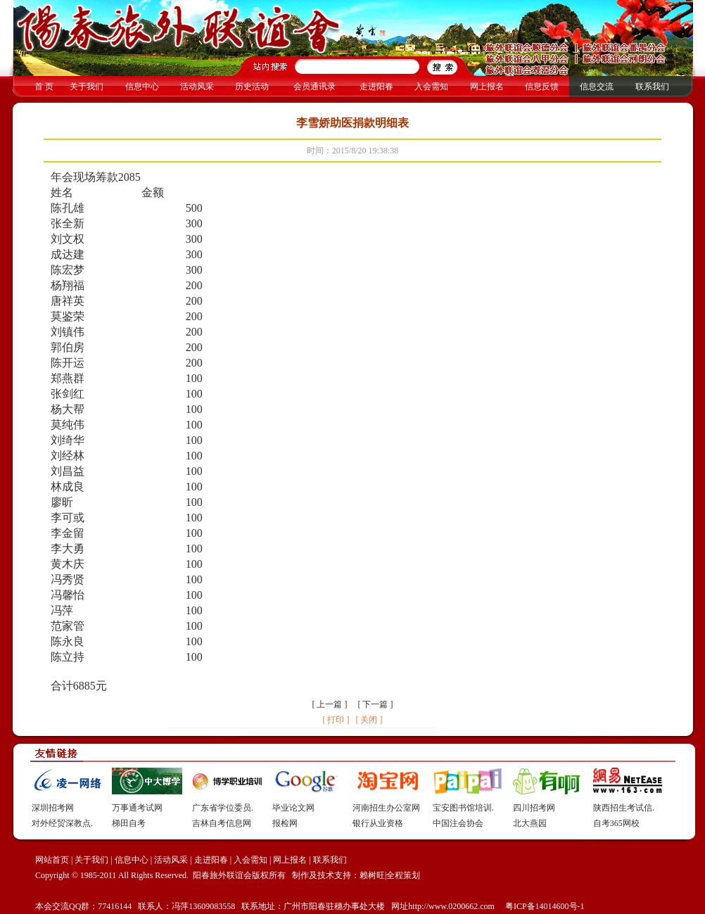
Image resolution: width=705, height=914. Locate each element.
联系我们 (652, 86)
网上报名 (487, 86)
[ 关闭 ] (368, 720)
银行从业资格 (377, 823)
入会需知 (431, 86)
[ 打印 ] (335, 720)
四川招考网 (534, 808)
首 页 (43, 86)
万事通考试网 (137, 808)
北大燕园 (530, 823)
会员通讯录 (314, 86)
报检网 (285, 823)
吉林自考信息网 (221, 823)
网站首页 (52, 860)
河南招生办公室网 (386, 808)
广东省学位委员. (222, 808)
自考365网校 (616, 823)
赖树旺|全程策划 (390, 875)
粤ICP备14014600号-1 (544, 906)
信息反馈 (542, 86)
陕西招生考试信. (623, 808)
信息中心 (142, 86)
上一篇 (329, 704)
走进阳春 (376, 86)
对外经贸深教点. (62, 823)
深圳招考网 (53, 808)
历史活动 (252, 86)
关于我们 (86, 86)
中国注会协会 (458, 823)
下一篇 (375, 704)
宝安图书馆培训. (463, 808)
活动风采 (197, 86)
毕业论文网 (293, 808)
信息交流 (597, 86)
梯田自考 (129, 823)
